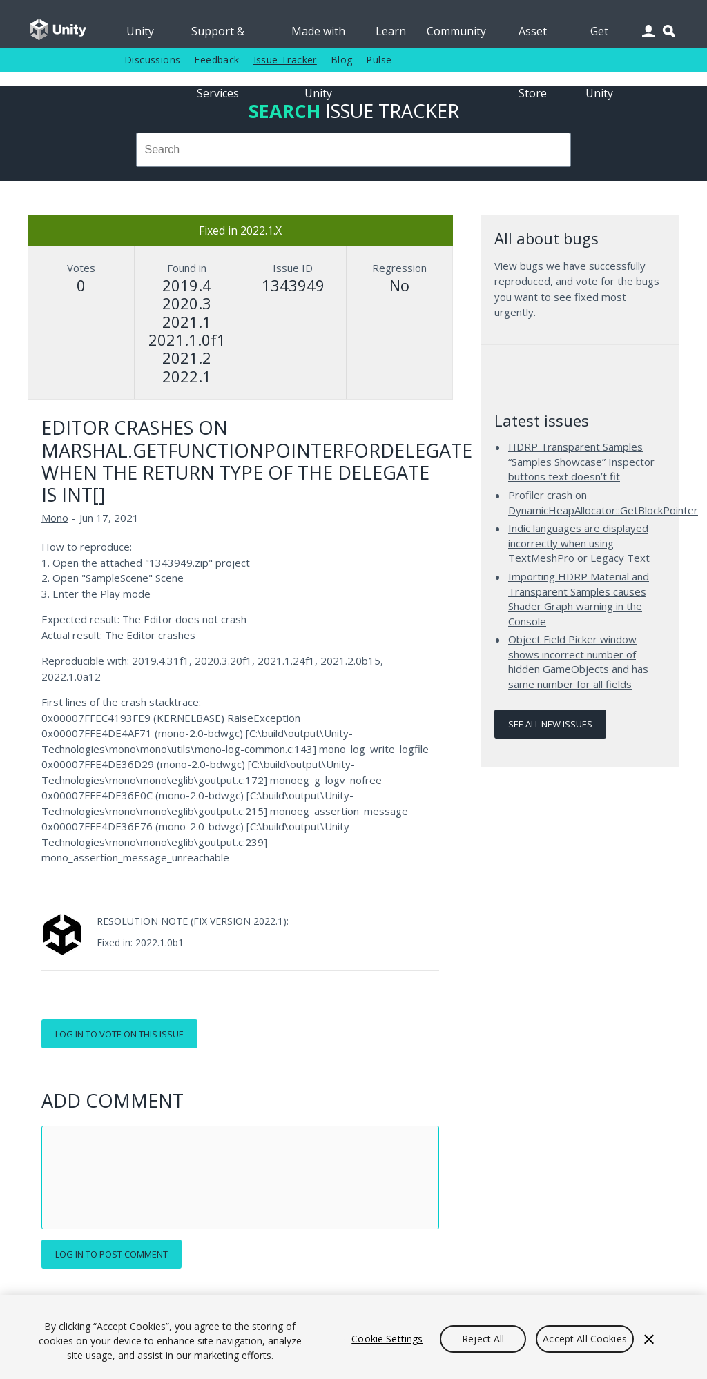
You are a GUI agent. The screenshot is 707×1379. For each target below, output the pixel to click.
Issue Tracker (285, 59)
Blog (342, 59)
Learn (391, 31)
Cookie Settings (387, 1338)
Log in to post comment (111, 1254)
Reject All (483, 1338)
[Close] (649, 1339)
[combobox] (353, 149)
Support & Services (217, 35)
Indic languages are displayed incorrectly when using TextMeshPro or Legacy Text (579, 543)
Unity (140, 31)
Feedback (216, 59)
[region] (353, 1337)
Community (456, 31)
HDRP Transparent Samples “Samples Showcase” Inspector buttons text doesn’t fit (581, 461)
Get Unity (599, 35)
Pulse (378, 59)
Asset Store (533, 35)
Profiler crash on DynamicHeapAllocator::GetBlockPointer (603, 502)
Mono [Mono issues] (54, 518)
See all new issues (550, 724)
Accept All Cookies (585, 1338)
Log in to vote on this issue (119, 1034)
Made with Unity (318, 35)
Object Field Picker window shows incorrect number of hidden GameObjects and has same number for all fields (578, 661)
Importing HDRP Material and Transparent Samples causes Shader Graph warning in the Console (578, 598)
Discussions (152, 59)
